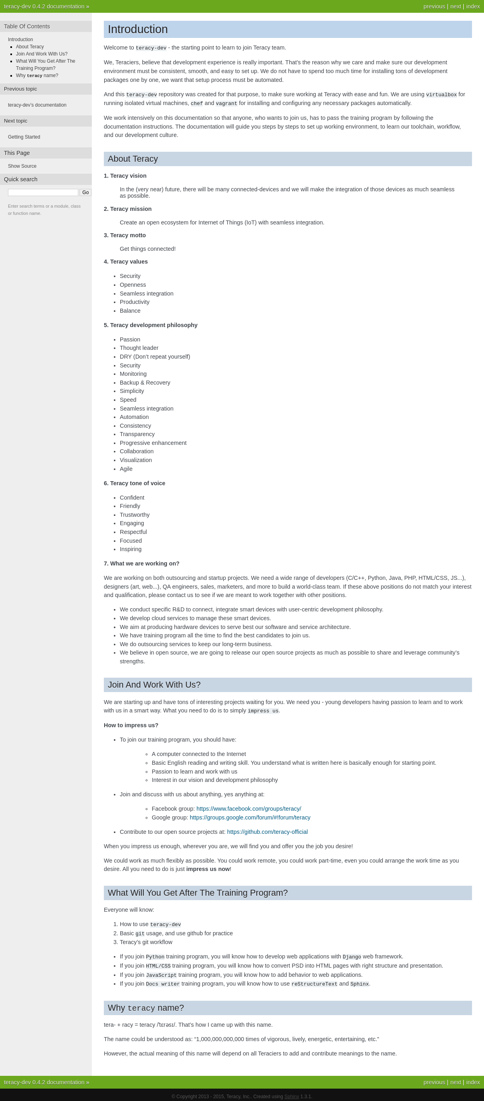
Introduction (20, 39)
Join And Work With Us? (41, 54)
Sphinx (291, 1093)
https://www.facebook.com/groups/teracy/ (248, 807)
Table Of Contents (27, 26)
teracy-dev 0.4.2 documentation (44, 6)
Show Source (22, 166)
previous (434, 6)
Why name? (37, 75)
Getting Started (24, 136)
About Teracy (30, 47)
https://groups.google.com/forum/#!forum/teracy (250, 816)
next (455, 6)
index (473, 6)
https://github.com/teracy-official (267, 830)
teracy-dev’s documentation (37, 104)
